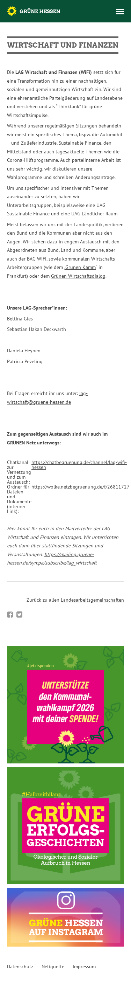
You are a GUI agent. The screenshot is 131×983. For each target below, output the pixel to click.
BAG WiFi (36, 259)
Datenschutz (20, 966)
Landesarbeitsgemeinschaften (92, 600)
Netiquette (53, 966)
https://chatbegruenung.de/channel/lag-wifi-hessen (79, 464)
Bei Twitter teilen (19, 614)
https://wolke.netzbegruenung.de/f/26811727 (80, 487)
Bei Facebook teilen (10, 614)
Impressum (84, 966)
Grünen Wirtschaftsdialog (78, 276)
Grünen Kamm (80, 267)
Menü (120, 11)
